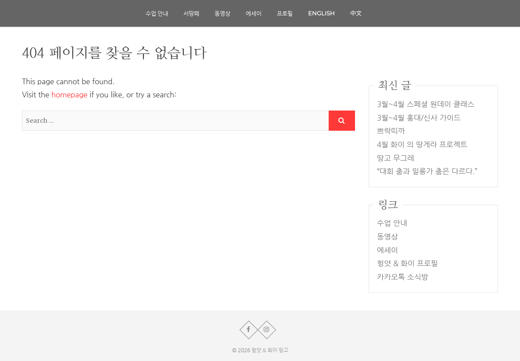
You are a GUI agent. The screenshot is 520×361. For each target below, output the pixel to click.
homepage (69, 94)
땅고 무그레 (395, 158)
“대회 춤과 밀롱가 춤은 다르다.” (427, 171)
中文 (356, 13)
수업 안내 (157, 13)
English (321, 13)
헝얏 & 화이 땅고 (269, 350)
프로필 (285, 13)
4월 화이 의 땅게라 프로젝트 (422, 144)
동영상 (222, 13)
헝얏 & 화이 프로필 (407, 263)
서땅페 (191, 13)
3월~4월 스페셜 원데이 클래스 (425, 104)
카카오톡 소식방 (402, 277)
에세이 (254, 13)
